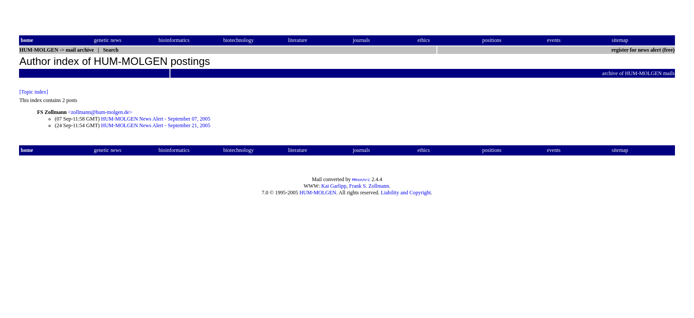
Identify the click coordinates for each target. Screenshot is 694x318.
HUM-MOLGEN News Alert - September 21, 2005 (155, 125)
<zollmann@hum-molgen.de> (100, 112)
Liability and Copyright (406, 192)
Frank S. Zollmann (369, 186)
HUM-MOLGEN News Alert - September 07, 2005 (155, 119)
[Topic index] (33, 92)
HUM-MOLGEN (317, 192)
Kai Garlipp (334, 186)
